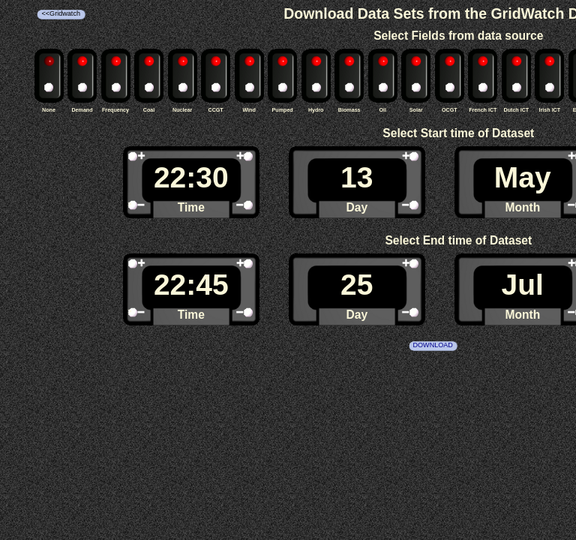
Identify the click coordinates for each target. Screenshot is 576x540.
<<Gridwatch (61, 13)
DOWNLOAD (432, 345)
